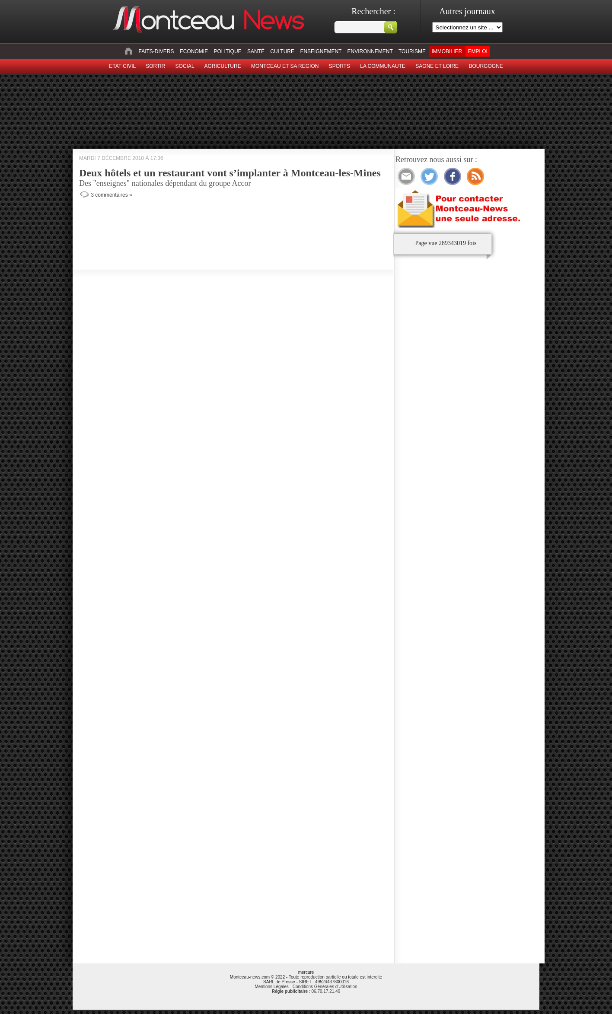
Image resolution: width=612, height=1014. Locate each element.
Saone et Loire (437, 66)
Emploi (477, 51)
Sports (339, 66)
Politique (228, 51)
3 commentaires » (111, 195)
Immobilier (446, 51)
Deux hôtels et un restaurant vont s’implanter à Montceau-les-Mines (230, 173)
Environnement (370, 51)
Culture (282, 51)
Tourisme (412, 51)
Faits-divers (156, 51)
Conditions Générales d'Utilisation (325, 986)
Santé (256, 51)
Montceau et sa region (285, 66)
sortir (155, 66)
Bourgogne (486, 66)
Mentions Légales (271, 986)
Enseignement (320, 51)
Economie (194, 51)
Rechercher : (373, 11)
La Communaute (382, 66)
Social (184, 66)
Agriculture (222, 66)
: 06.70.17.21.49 (306, 991)
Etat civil (122, 66)
